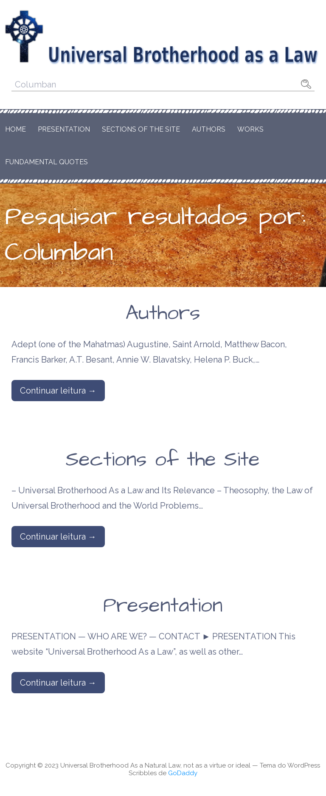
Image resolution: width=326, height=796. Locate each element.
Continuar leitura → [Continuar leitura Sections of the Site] (58, 537)
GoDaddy (182, 773)
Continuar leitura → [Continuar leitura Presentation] (58, 683)
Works (250, 129)
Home (15, 129)
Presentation (64, 129)
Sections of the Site (141, 129)
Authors (208, 129)
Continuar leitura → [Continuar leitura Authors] (58, 390)
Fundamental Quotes (46, 162)
